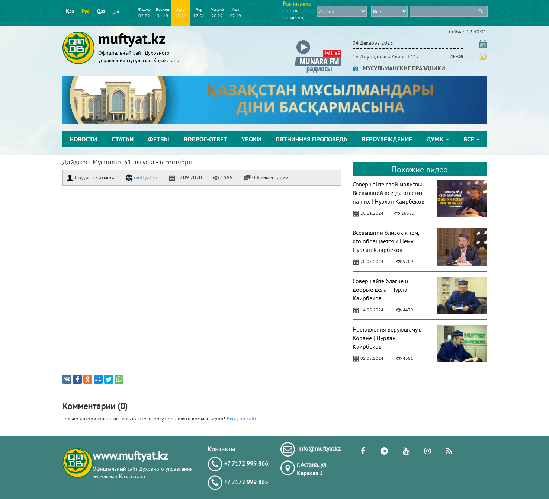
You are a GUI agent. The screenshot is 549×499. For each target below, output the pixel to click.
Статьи (123, 139)
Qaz (101, 11)
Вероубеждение (387, 139)
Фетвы (158, 139)
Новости (83, 139)
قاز (116, 11)
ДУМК (438, 139)
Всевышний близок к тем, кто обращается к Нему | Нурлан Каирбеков (386, 241)
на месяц (293, 17)
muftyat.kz (141, 177)
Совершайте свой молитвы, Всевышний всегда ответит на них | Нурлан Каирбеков (388, 192)
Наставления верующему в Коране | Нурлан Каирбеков (387, 338)
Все (471, 139)
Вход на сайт (242, 418)
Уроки (251, 139)
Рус (85, 11)
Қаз (70, 11)
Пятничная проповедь (311, 139)
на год (290, 10)
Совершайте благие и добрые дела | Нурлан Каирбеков (382, 289)
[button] (318, 41)
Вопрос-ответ (205, 139)
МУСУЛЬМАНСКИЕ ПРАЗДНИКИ (399, 68)
